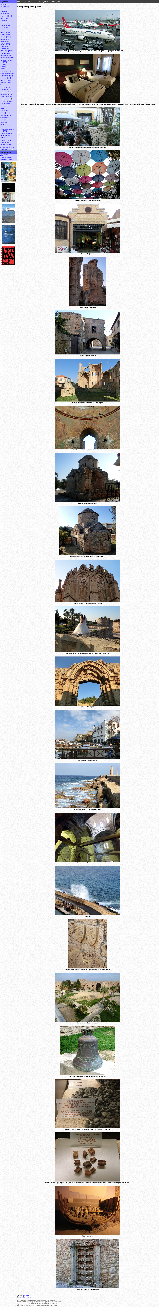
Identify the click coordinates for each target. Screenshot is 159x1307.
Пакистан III (4, 149)
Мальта (2, 124)
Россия (2, 138)
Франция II (4, 66)
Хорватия (3, 135)
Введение (3, 4)
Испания (3, 78)
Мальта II (3, 145)
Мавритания (4, 58)
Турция (2, 44)
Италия (2, 30)
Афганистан (4, 9)
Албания (3, 89)
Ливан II (3, 41)
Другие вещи (4, 155)
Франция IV (4, 120)
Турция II (3, 80)
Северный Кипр (5, 99)
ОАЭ (2, 127)
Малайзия (3, 94)
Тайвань (3, 37)
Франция (3, 53)
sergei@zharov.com (50, 1305)
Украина (3, 85)
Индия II (3, 25)
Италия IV (3, 133)
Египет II (3, 115)
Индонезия (4, 92)
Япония (2, 103)
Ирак (2, 46)
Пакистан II (4, 96)
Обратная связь (5, 157)
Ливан (2, 13)
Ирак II (2, 142)
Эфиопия (3, 71)
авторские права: (23, 1302)
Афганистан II (5, 147)
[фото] (11, 9)
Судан (2, 117)
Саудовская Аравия (7, 129)
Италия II (3, 69)
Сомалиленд (4, 73)
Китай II (3, 32)
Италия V (3, 140)
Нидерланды (4, 110)
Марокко (3, 55)
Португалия (4, 75)
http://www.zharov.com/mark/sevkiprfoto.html (41, 1300)
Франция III (4, 106)
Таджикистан (4, 6)
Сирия (2, 11)
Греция (2, 87)
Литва (2, 108)
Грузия (2, 48)
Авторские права (6, 159)
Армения (3, 82)
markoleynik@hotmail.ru (36, 1305)
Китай (2, 18)
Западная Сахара (6, 60)
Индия (2, 20)
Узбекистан (4, 51)
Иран (2, 27)
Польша (3, 64)
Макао (2, 39)
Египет (2, 113)
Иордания (3, 16)
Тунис (2, 122)
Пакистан (3, 23)
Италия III (3, 101)
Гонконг (3, 34)
